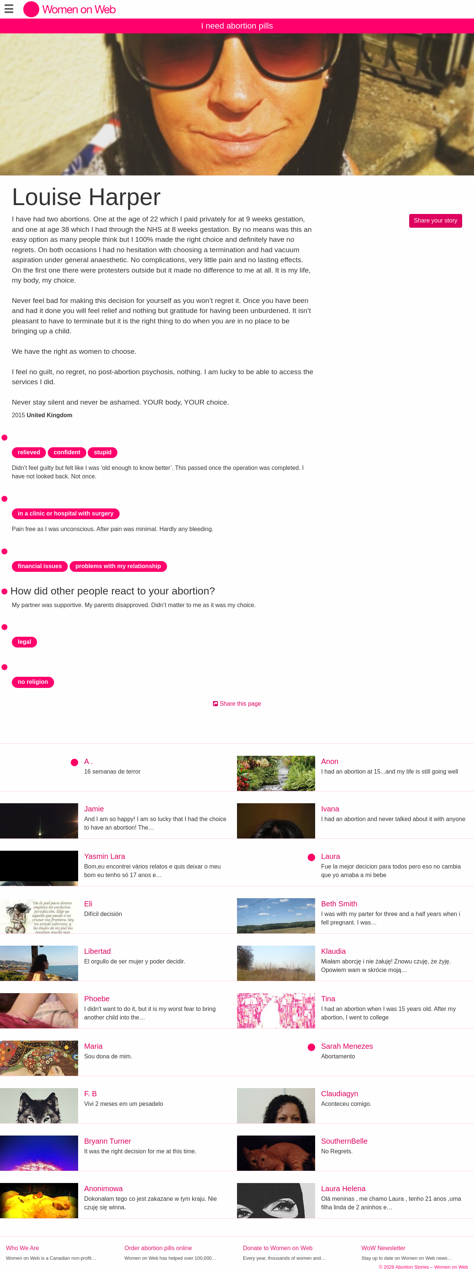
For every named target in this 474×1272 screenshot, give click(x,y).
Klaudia (333, 951)
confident (67, 452)
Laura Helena (343, 1188)
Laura (330, 856)
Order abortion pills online (158, 1248)
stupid (102, 452)
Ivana (330, 809)
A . (88, 761)
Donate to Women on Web (278, 1248)
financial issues (40, 566)
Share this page (237, 704)
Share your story (435, 220)
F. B (90, 1094)
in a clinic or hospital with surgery (66, 513)
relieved (29, 452)
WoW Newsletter (383, 1248)
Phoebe (97, 999)
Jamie (94, 809)
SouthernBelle (344, 1141)
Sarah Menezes (347, 1046)
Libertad (97, 951)
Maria (93, 1046)
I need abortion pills (237, 25)
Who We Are (22, 1248)
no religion (33, 682)
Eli (88, 904)
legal (24, 642)
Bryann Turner (107, 1141)
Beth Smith (339, 904)
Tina (328, 999)
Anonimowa (103, 1188)
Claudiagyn (339, 1094)
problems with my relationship (118, 566)
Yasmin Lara (104, 856)
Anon (329, 761)
